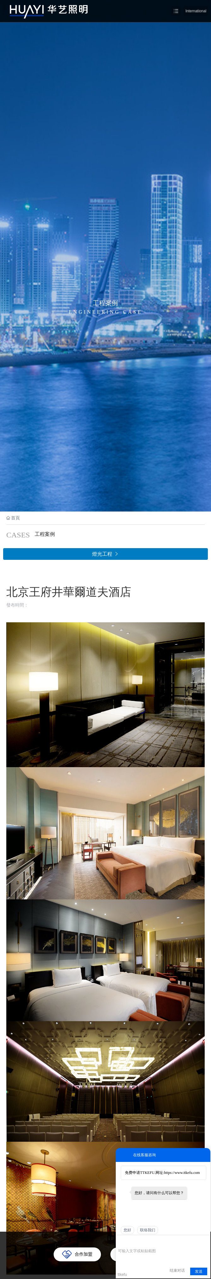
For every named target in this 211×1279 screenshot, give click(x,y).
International (195, 11)
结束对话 (177, 1270)
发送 (198, 1271)
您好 (127, 1230)
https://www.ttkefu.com (182, 1172)
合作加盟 (83, 1254)
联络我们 (147, 1230)
